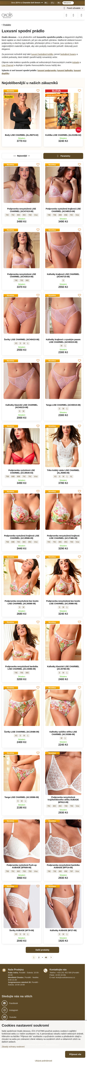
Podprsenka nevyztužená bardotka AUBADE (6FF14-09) (63, 866)
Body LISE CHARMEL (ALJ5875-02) (21, 135)
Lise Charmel (7, 65)
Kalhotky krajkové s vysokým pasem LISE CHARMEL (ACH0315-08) (63, 340)
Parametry (63, 156)
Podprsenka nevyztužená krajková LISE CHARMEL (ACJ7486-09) (63, 537)
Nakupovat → (68, 3)
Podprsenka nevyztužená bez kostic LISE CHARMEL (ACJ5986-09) (63, 602)
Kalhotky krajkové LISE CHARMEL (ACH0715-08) (63, 275)
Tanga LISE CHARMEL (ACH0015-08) (63, 405)
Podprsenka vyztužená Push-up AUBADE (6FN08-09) (22, 866)
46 (46, 957)
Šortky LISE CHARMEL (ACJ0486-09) (21, 732)
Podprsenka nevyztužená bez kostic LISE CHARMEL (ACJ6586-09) (22, 602)
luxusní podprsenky (47, 70)
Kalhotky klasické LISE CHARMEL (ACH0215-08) (22, 406)
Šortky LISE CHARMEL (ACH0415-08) (21, 339)
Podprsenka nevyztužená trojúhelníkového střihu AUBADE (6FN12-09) (63, 799)
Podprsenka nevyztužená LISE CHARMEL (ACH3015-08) (21, 275)
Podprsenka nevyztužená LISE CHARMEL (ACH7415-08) (21, 210)
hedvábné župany (68, 54)
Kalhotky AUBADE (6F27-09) (63, 930)
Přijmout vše (75, 1054)
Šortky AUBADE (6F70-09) (21, 930)
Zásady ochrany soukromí (13, 1047)
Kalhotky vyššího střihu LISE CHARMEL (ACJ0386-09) (63, 733)
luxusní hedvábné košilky (42, 54)
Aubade (75, 62)
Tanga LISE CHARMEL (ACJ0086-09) (22, 797)
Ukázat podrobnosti (43, 1061)
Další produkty (42, 950)
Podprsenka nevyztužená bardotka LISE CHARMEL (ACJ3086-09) (21, 667)
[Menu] (81, 15)
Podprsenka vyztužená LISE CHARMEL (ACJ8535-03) (21, 471)
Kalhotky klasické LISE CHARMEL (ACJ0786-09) (63, 667)
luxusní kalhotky (65, 70)
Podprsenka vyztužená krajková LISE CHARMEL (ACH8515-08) (63, 210)
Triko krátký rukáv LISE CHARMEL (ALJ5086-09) (63, 471)
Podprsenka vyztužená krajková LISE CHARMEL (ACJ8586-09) (21, 537)
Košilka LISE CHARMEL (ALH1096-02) (63, 135)
